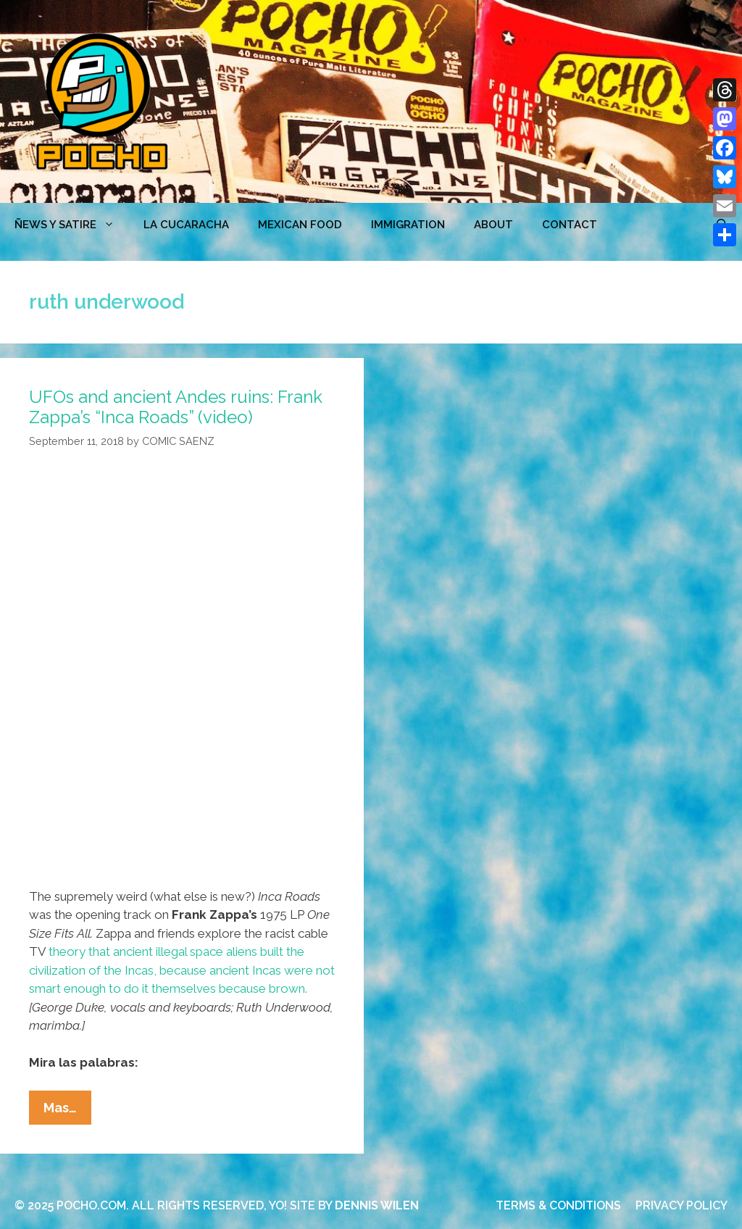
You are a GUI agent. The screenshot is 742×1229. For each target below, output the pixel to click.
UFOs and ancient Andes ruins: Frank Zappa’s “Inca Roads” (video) (175, 407)
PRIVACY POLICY (681, 1205)
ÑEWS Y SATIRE (71, 224)
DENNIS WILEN (377, 1205)
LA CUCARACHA (186, 224)
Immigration (408, 224)
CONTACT (569, 224)
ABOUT (493, 224)
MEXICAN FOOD (300, 224)
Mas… (67, 1111)
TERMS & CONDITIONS (558, 1205)
